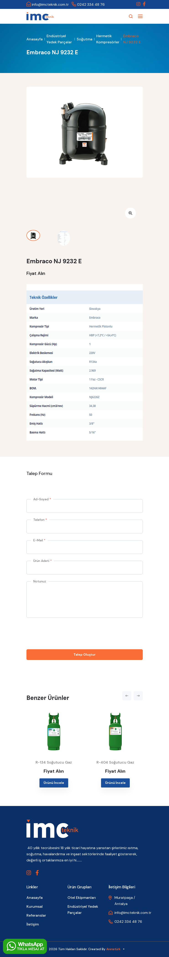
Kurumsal (34, 906)
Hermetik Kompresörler (107, 39)
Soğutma (84, 39)
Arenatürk (113, 949)
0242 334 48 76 (88, 4)
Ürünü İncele (54, 783)
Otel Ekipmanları (82, 897)
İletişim (32, 924)
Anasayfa (34, 39)
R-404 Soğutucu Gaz (115, 762)
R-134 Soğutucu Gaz (54, 762)
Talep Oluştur (84, 654)
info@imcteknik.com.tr (47, 4)
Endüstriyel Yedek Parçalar (59, 39)
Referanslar (36, 915)
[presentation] (61, 633)
